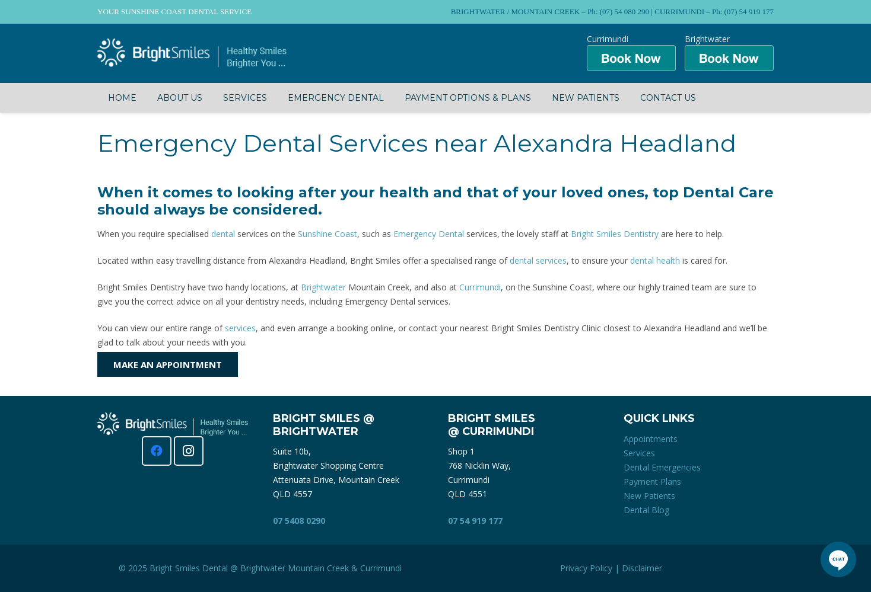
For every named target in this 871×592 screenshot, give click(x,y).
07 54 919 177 (475, 520)
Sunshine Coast (327, 233)
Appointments (651, 438)
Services (639, 453)
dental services (538, 260)
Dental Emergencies (662, 467)
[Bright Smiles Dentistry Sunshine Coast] (192, 53)
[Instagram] (189, 451)
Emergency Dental (428, 233)
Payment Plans (652, 481)
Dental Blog (646, 510)
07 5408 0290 (299, 520)
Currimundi (480, 287)
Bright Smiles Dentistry (615, 233)
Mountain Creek (318, 568)
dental (223, 233)
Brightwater (323, 287)
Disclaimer (642, 568)
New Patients (649, 495)
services (240, 328)
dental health (655, 260)
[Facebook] (156, 451)
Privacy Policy (586, 568)
